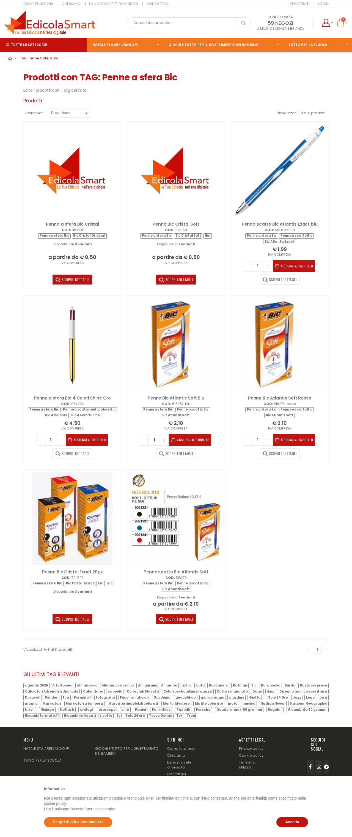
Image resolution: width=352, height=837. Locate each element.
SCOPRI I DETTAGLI (72, 279)
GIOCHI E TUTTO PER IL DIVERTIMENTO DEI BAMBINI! (213, 44)
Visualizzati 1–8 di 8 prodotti (301, 113)
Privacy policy (251, 748)
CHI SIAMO (71, 3)
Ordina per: (33, 113)
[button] (327, 23)
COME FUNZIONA (38, 3)
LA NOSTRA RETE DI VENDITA (113, 3)
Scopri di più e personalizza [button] (78, 822)
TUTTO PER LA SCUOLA (307, 44)
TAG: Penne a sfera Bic (39, 58)
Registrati (300, 3)
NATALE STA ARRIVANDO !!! (115, 44)
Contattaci (176, 774)
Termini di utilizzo (247, 765)
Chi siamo (176, 755)
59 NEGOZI (280, 23)
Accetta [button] (292, 822)
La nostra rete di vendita (179, 765)
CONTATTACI (158, 3)
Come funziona (181, 748)
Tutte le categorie (26, 44)
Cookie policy (251, 755)
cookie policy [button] (55, 803)
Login (323, 3)
